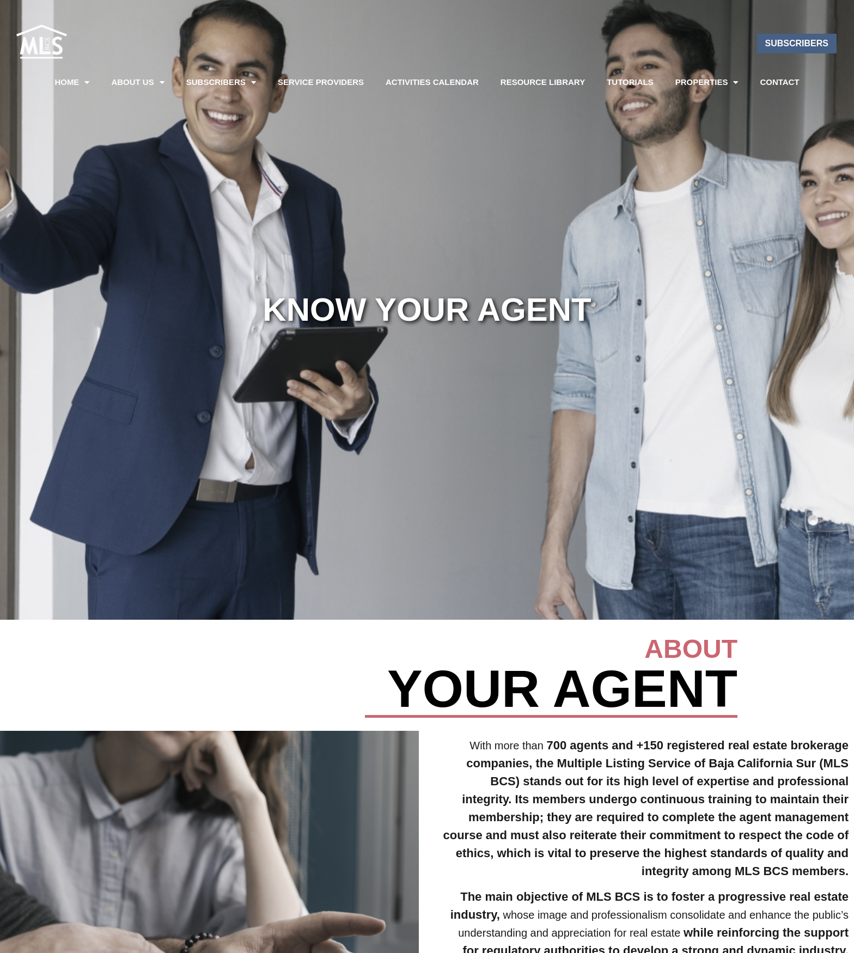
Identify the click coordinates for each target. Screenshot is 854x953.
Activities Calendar (432, 82)
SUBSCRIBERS (221, 82)
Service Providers (321, 82)
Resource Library (543, 82)
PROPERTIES (707, 82)
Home (71, 82)
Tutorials (630, 82)
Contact (779, 82)
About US (137, 82)
